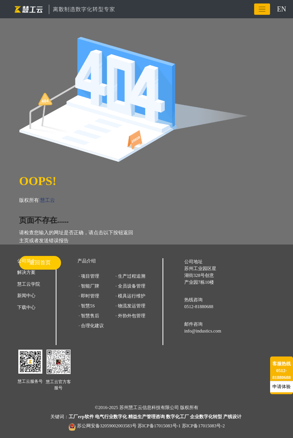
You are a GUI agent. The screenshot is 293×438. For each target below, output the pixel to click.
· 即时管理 (89, 296)
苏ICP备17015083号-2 (203, 425)
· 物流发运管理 (130, 306)
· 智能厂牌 (89, 286)
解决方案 (26, 272)
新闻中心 (26, 295)
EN (281, 9)
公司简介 (26, 261)
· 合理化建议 (91, 325)
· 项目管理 (89, 276)
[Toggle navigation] (262, 9)
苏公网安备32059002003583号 (107, 425)
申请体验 (281, 386)
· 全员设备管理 (130, 286)
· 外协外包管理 (130, 315)
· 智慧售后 (89, 315)
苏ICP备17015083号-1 (159, 425)
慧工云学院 (28, 284)
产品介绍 (86, 261)
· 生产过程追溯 (130, 276)
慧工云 (47, 200)
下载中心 (26, 307)
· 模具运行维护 (130, 296)
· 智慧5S (87, 306)
